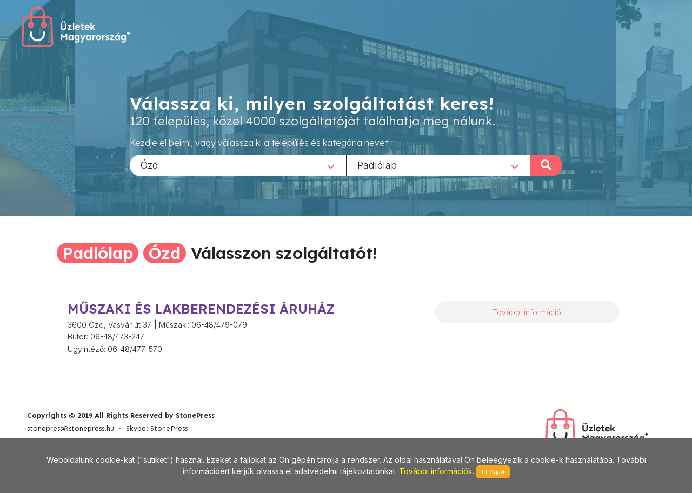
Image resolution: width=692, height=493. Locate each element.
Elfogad (493, 472)
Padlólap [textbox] (377, 164)
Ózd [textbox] (149, 164)
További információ (527, 312)
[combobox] (238, 165)
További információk (436, 471)
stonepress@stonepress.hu (70, 428)
